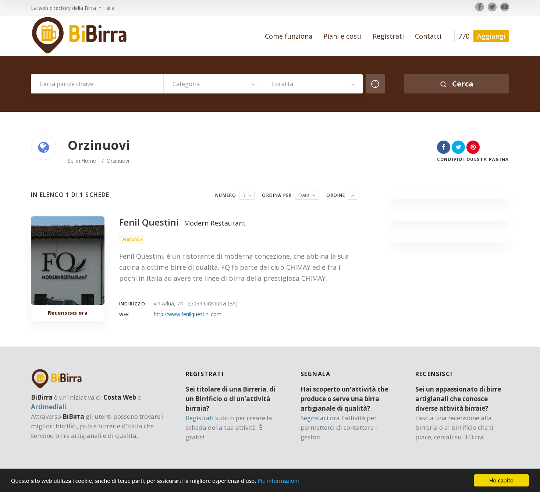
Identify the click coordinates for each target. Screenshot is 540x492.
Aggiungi (491, 36)
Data (304, 195)
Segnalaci (314, 418)
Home (88, 160)
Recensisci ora (68, 312)
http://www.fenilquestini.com (187, 314)
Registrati (200, 418)
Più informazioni (278, 482)
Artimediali (48, 407)
